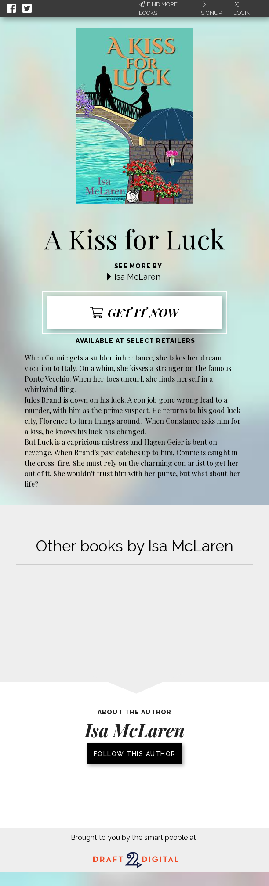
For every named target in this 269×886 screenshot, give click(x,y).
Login (242, 8)
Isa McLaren (137, 276)
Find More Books (158, 8)
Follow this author (135, 753)
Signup (211, 8)
